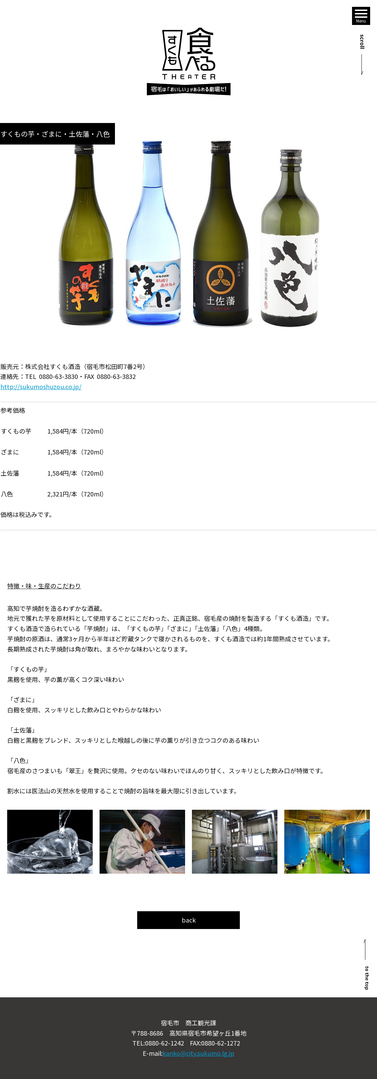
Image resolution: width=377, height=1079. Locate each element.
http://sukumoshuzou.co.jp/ (40, 386)
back (189, 919)
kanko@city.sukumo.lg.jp (198, 1053)
